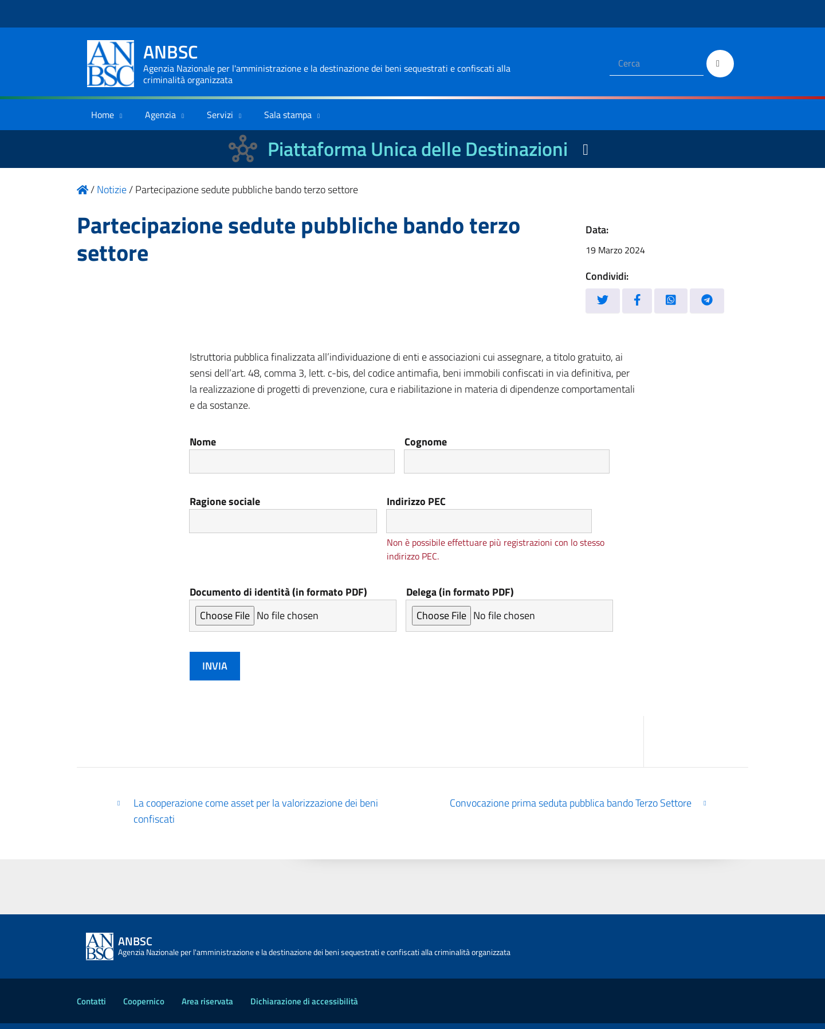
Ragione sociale (289, 517)
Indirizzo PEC (513, 517)
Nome (298, 455)
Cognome (526, 455)
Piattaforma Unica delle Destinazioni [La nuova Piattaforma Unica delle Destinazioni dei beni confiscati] (418, 148)
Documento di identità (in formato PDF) (293, 613)
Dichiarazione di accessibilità (304, 1007)
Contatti (91, 1007)
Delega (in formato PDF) (509, 613)
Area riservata (207, 1007)
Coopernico (143, 1007)
